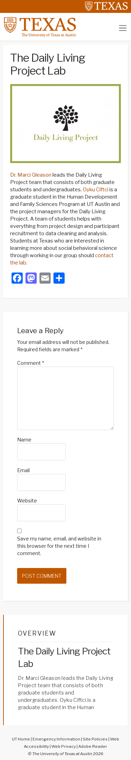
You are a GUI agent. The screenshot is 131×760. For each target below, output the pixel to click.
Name (24, 440)
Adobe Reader (92, 746)
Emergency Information (56, 739)
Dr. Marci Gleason (30, 175)
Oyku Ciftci (95, 189)
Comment (30, 363)
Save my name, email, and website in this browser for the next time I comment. (59, 546)
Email (23, 470)
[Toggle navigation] (123, 28)
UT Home (21, 739)
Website (27, 501)
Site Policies (95, 739)
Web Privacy (63, 746)
